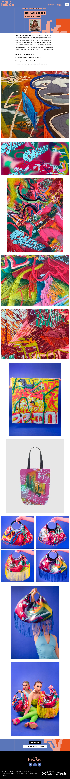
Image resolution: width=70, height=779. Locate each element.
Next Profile (35, 742)
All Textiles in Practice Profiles (35, 746)
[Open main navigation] (67, 4)
